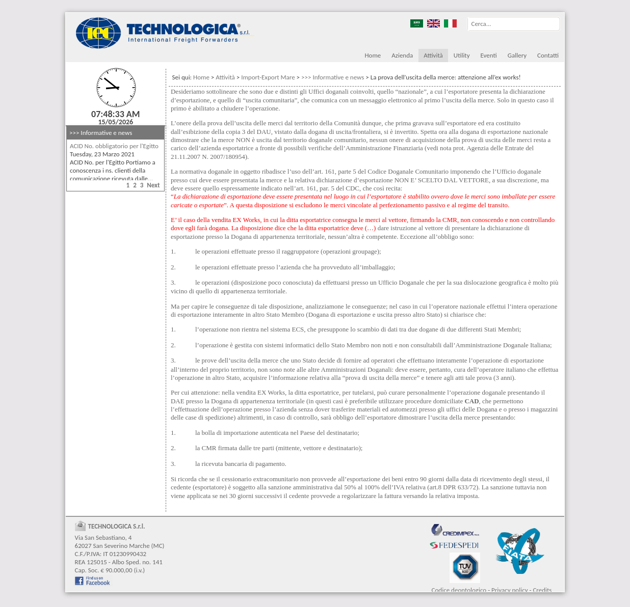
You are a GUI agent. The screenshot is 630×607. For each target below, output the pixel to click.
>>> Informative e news (100, 132)
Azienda (402, 55)
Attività (433, 55)
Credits (542, 590)
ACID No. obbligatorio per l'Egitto (114, 146)
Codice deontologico (459, 590)
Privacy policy (509, 590)
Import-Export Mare (268, 77)
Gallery (517, 55)
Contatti (548, 55)
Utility (462, 55)
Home (372, 55)
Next (153, 185)
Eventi (489, 55)
